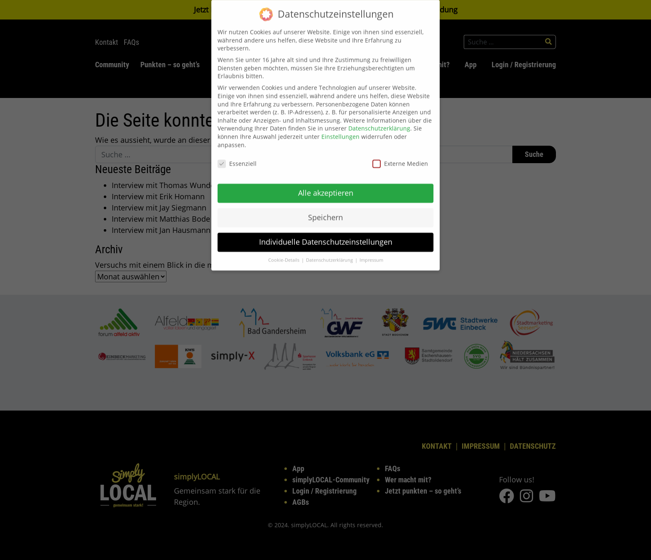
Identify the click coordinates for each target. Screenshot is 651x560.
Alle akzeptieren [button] (325, 185)
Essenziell (237, 156)
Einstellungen (340, 129)
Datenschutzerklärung (379, 121)
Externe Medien (400, 156)
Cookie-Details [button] (284, 252)
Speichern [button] (325, 210)
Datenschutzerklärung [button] (330, 252)
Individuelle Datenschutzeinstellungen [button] (325, 234)
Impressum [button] (371, 252)
